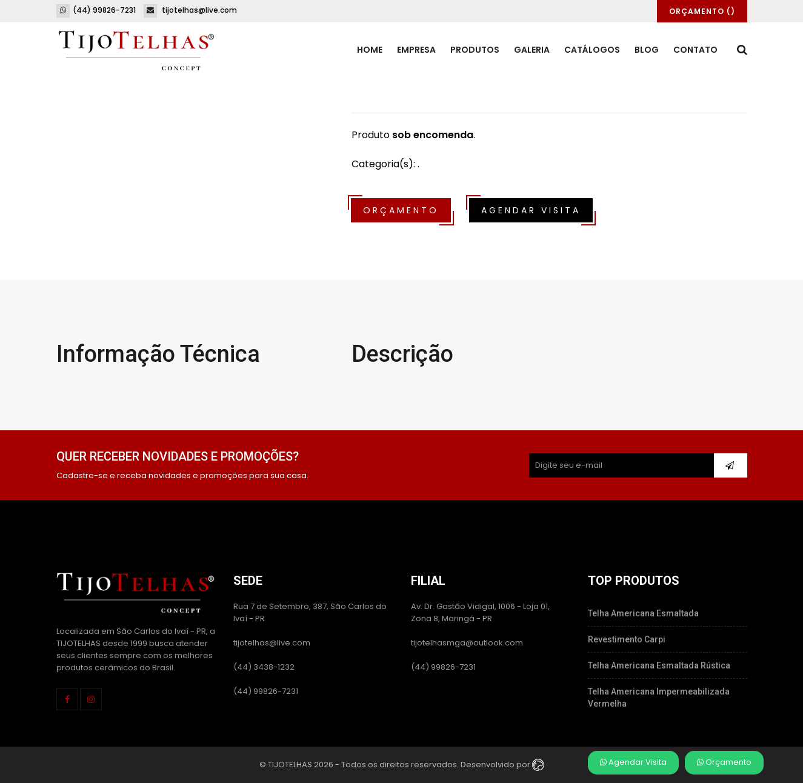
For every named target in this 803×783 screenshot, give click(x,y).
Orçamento (724, 762)
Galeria (532, 50)
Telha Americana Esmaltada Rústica (659, 665)
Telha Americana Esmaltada (643, 613)
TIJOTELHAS (290, 764)
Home (369, 50)
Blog (647, 50)
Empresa (416, 50)
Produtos (474, 50)
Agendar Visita (633, 762)
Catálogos (592, 50)
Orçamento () (702, 11)
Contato (695, 50)
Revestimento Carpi (626, 639)
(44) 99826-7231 (96, 10)
